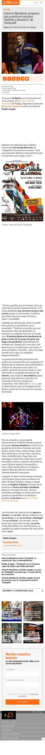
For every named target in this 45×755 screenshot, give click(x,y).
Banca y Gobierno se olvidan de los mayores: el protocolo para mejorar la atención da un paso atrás (11, 613)
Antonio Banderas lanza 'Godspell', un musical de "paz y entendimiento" (19, 559)
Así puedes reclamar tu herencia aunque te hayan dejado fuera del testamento (33, 636)
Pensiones (8, 629)
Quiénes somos (8, 726)
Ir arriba (37, 712)
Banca (6, 605)
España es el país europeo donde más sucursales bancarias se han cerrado (33, 615)
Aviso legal (7, 730)
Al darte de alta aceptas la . (22, 695)
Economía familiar (33, 629)
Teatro (6, 10)
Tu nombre (10, 669)
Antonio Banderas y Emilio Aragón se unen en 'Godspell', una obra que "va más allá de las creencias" (21, 572)
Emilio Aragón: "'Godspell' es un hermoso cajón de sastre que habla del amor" (21, 565)
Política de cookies (10, 738)
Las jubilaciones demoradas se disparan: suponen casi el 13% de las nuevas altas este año (11, 636)
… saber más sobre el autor (12, 545)
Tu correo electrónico (14, 680)
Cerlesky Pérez (7, 86)
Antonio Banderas (13, 106)
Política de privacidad (11, 734)
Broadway (33, 383)
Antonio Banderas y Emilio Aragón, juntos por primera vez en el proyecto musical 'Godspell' (21, 580)
